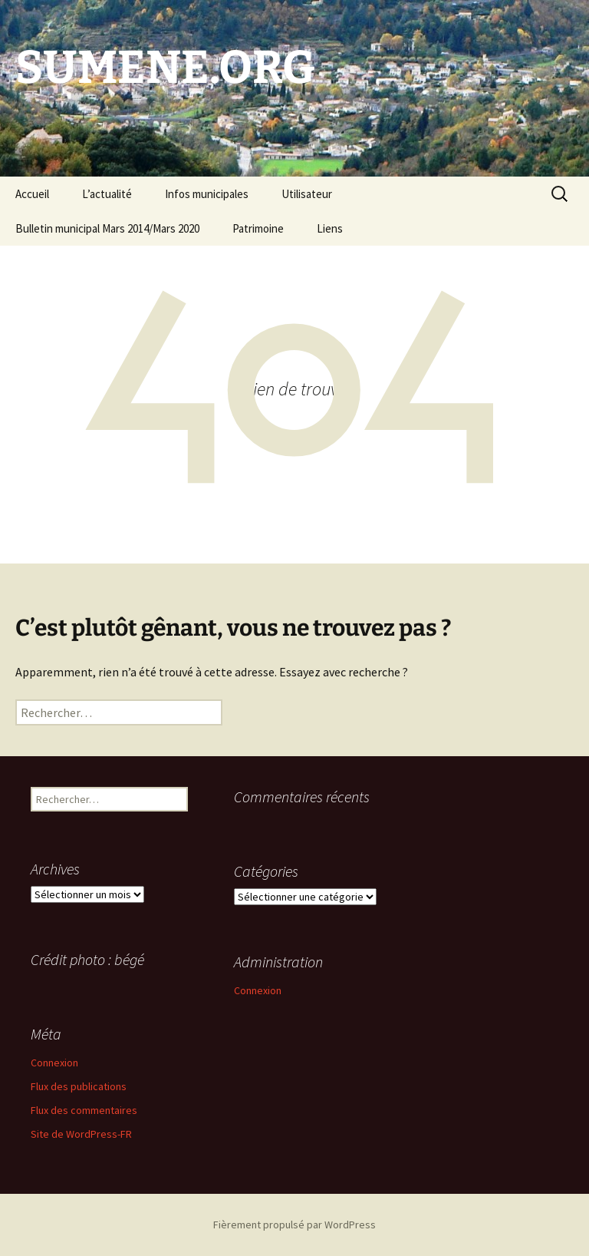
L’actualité (107, 194)
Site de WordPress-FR (81, 1134)
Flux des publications (79, 1086)
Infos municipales (206, 194)
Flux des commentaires (84, 1110)
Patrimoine (258, 228)
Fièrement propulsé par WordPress (294, 1224)
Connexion (257, 990)
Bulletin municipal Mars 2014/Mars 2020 (107, 228)
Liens (330, 228)
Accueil (32, 194)
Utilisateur (306, 194)
